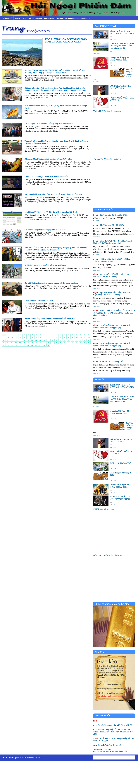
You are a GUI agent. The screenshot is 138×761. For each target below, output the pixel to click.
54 (48, 340)
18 (76, 335)
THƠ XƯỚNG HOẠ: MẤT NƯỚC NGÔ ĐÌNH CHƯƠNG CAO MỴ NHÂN (66, 40)
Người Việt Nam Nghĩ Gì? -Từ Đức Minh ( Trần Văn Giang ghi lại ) (112, 326)
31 (44, 337)
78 (56, 342)
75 (44, 342)
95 (36, 345)
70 (24, 342)
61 (76, 340)
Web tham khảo (102, 715)
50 (32, 340)
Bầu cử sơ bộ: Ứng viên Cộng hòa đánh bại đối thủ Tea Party (50, 318)
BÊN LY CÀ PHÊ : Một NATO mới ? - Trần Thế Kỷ (122, 32)
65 (3, 342)
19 (81, 335)
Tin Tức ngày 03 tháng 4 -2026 (129, 72)
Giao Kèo (99, 652)
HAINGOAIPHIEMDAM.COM (110, 750)
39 (76, 337)
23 (12, 337)
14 (60, 335)
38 (72, 337)
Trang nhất (7, 18)
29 (36, 337)
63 (84, 340)
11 (48, 335)
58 (64, 340)
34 (56, 337)
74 (40, 342)
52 (40, 340)
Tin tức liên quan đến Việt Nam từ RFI (112, 725)
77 (52, 342)
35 (60, 337)
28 (32, 337)
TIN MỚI (99, 379)
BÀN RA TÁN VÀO (104, 209)
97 (44, 345)
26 (24, 337)
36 (64, 337)
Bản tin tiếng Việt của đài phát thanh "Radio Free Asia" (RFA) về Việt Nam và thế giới (112, 731)
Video (17, 18)
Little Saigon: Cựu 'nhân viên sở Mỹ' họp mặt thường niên (49, 123)
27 (28, 337)
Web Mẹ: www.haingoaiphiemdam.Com (73, 18)
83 (76, 342)
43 (3, 340)
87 (3, 345)
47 (20, 340)
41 (85, 337)
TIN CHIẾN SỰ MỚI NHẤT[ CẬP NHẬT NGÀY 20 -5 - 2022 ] (111, 275)
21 (89, 335)
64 (88, 340)
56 (56, 340)
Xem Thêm (113, 39)
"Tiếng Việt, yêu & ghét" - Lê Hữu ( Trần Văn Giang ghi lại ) (112, 260)
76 (48, 342)
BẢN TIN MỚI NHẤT (105, 26)
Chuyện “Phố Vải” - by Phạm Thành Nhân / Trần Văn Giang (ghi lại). (112, 242)
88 (7, 345)
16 (68, 335)
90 (16, 345)
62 (80, 340)
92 (24, 345)
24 (16, 337)
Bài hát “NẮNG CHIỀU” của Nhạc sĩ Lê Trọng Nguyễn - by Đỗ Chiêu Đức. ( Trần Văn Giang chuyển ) (114, 312)
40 (81, 337)
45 (12, 340)
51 (36, 340)
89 (12, 345)
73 (36, 342)
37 (68, 337)
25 (20, 337)
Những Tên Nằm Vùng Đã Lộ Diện (112, 604)
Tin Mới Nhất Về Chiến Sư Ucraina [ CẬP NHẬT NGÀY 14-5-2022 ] (112, 293)
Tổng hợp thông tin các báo (107, 745)
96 (40, 345)
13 (56, 335)
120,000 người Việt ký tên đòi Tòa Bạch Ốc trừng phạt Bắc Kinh (51, 212)
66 (7, 342)
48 (24, 340)
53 (44, 340)
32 (48, 337)
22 (8, 337)
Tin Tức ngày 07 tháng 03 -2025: (110, 215)
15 (64, 335)
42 (89, 337)
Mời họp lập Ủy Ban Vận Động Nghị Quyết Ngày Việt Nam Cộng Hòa (53, 194)
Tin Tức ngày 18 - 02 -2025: (108, 225)
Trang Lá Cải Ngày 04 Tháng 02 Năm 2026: (119, 486)
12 (52, 335)
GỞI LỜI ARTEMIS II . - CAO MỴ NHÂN (121, 87)
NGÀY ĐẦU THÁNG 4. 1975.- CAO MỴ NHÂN (120, 498)
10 (44, 335)
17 (72, 335)
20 (85, 335)
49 (28, 340)
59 (68, 340)
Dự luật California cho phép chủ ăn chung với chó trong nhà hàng (51, 283)
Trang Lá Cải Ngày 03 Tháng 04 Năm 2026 (119, 58)
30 (40, 337)
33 (52, 337)
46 (16, 340)
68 (16, 342)
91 (20, 345)
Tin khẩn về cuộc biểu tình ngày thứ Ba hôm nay (45, 230)
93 (28, 345)
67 (12, 342)
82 (72, 342)
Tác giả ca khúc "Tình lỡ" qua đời (39, 301)
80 (64, 342)
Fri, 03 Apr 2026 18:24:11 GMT (41, 18)
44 (7, 340)
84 (80, 342)
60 (72, 340)
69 (20, 342)
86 (88, 342)
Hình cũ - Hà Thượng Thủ (108, 361)
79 (60, 342)
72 (32, 342)
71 (28, 342)
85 (84, 342)
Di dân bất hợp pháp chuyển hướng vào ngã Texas (45, 265)
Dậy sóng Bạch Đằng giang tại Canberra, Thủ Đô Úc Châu (48, 159)
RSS (24, 18)
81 (68, 342)
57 (60, 340)
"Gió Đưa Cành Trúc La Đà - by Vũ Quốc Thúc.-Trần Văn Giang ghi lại (122, 45)
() (107, 111)
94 (32, 345)
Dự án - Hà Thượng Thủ (120, 463)
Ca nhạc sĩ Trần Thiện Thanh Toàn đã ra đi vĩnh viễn (46, 177)
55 (52, 340)
